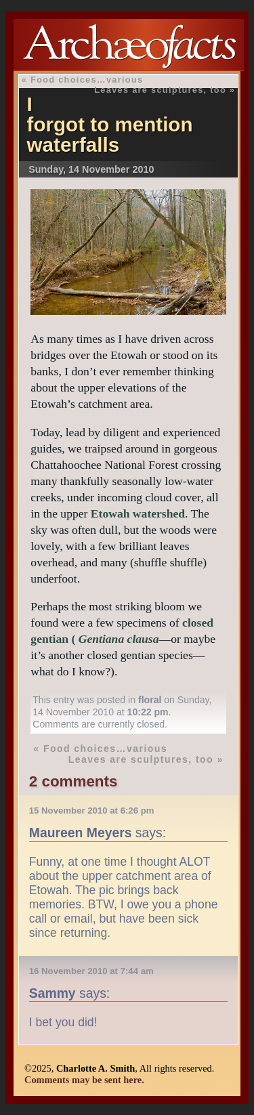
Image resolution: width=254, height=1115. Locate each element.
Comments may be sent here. (84, 1079)
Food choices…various (86, 80)
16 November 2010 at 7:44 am (91, 971)
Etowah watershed (138, 513)
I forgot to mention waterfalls (110, 124)
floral (149, 699)
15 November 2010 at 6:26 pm (91, 810)
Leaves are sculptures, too (160, 90)
